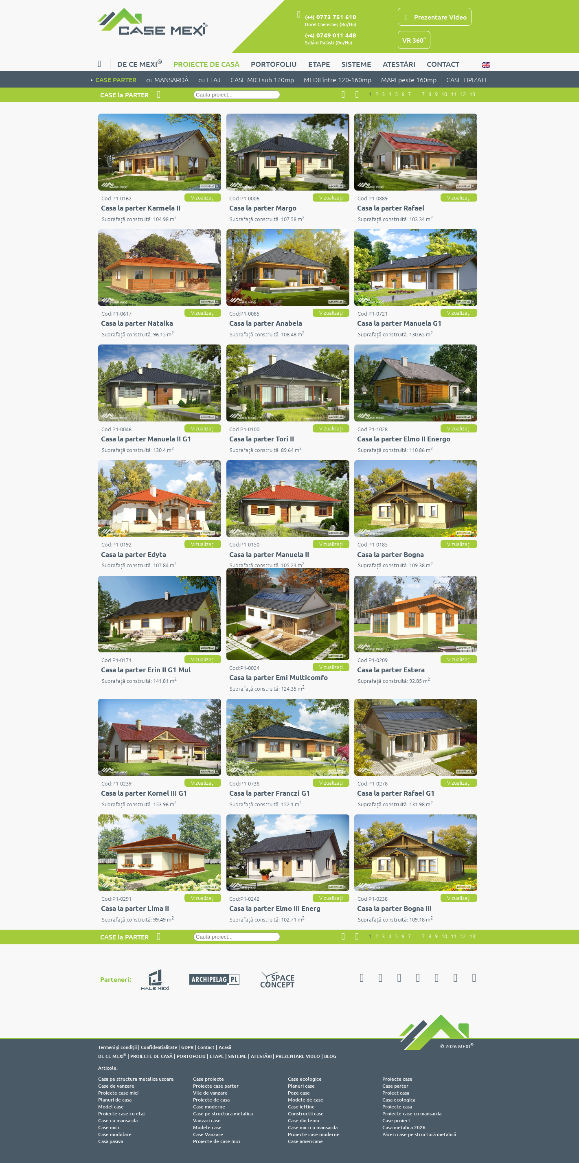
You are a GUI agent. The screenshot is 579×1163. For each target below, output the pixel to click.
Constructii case (306, 1113)
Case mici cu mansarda (313, 1127)
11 (453, 94)
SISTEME (356, 63)
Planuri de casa (115, 1099)
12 (463, 94)
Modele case (207, 1127)
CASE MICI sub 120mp (262, 79)
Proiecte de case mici (216, 1141)
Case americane (305, 1141)
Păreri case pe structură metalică (419, 1134)
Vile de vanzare (210, 1092)
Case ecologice (305, 1078)
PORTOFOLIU (274, 63)
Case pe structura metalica (223, 1113)
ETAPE (319, 63)
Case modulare (115, 1134)
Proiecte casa (397, 1106)
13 (472, 94)
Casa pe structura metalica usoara (135, 1078)
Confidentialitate (159, 1047)
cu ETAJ (209, 79)
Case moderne (209, 1106)
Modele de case (305, 1099)
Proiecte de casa (211, 1099)
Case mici (108, 1127)
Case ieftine (301, 1106)
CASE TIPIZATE (467, 79)
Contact (206, 1047)
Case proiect (396, 1120)
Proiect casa (395, 1092)
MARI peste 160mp (408, 79)
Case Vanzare (208, 1134)
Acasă (225, 1047)
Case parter (395, 1085)
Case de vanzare (116, 1085)
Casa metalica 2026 (403, 1127)
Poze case (299, 1092)
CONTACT (443, 63)
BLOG (330, 1056)
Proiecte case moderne (314, 1134)
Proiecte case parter (216, 1085)
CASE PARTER (115, 79)
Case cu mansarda (118, 1120)
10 (444, 94)
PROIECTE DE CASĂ (206, 63)
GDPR (187, 1047)
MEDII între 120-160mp (337, 79)
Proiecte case (397, 1078)
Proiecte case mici (118, 1092)
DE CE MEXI (139, 62)
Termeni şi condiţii (117, 1047)
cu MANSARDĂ (167, 79)
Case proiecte (208, 1078)
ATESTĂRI (399, 63)
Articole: (108, 1067)
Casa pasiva (110, 1141)
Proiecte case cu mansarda (411, 1113)
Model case (111, 1106)
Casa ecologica (398, 1099)
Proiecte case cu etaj (121, 1113)
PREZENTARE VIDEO (298, 1056)
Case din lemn (303, 1120)
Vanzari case (207, 1120)
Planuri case (301, 1085)
